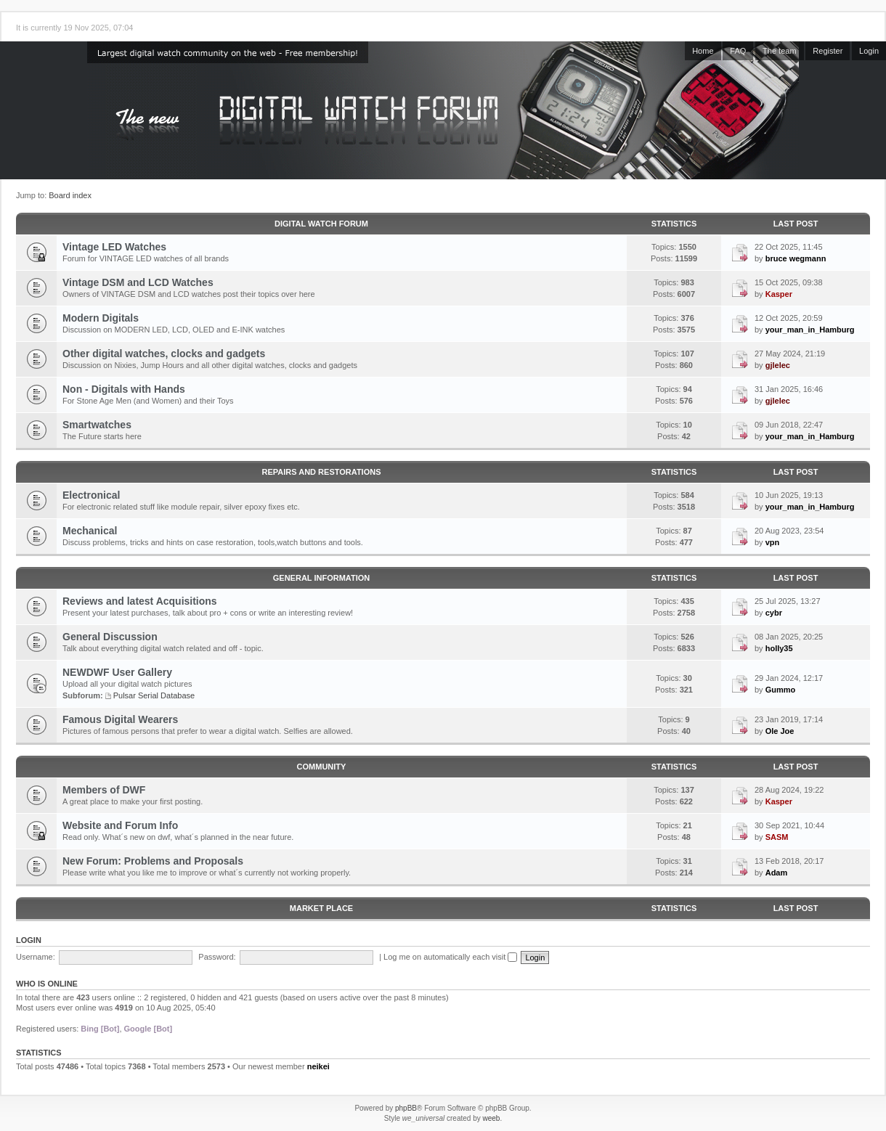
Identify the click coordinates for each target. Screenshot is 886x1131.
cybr (773, 612)
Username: (35, 956)
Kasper (778, 294)
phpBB (406, 1108)
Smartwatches (96, 424)
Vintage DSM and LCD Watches (138, 282)
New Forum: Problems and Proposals (152, 861)
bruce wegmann (795, 258)
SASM (777, 837)
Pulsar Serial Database (154, 695)
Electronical (91, 495)
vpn (772, 542)
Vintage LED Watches (114, 247)
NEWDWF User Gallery (117, 672)
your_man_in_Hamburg (810, 329)
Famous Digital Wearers (120, 719)
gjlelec (777, 365)
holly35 (779, 648)
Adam (776, 872)
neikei (318, 1066)
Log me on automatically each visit (450, 956)
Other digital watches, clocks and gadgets (163, 353)
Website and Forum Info (120, 825)
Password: (216, 956)
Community (321, 766)
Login (869, 50)
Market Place (321, 908)
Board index (70, 195)
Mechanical (89, 530)
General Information (321, 577)
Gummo (780, 689)
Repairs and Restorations (321, 471)
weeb (491, 1118)
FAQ (738, 50)
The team (779, 50)
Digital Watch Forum (321, 223)
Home (702, 50)
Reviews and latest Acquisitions (139, 601)
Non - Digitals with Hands (123, 389)
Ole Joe (779, 731)
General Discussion (110, 636)
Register (827, 50)
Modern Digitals (100, 318)
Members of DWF (103, 790)
